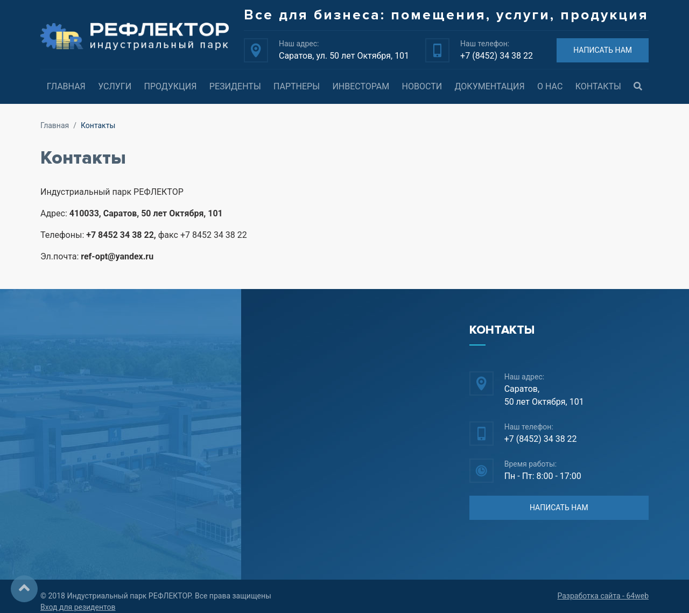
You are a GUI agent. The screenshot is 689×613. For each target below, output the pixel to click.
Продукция (170, 86)
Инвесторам (360, 86)
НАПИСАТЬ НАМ (602, 50)
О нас (550, 86)
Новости (422, 86)
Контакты (598, 86)
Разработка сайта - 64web (603, 595)
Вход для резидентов (78, 607)
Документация (490, 86)
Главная (66, 86)
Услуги (114, 86)
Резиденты (235, 86)
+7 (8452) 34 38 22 (496, 56)
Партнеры (296, 86)
